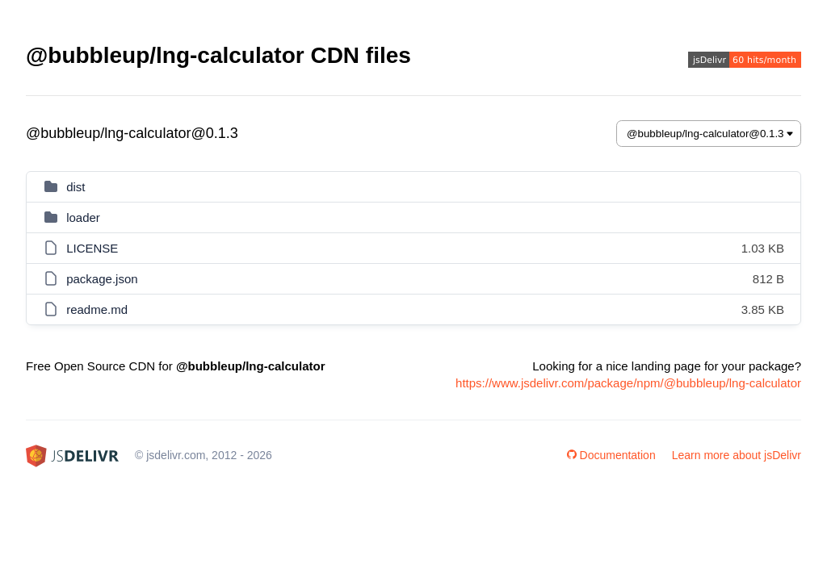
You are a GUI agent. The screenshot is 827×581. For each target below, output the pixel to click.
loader (83, 217)
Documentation (611, 455)
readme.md (97, 309)
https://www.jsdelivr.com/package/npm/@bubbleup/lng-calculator (628, 383)
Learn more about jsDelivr (736, 455)
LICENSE (92, 248)
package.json (101, 279)
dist (75, 187)
